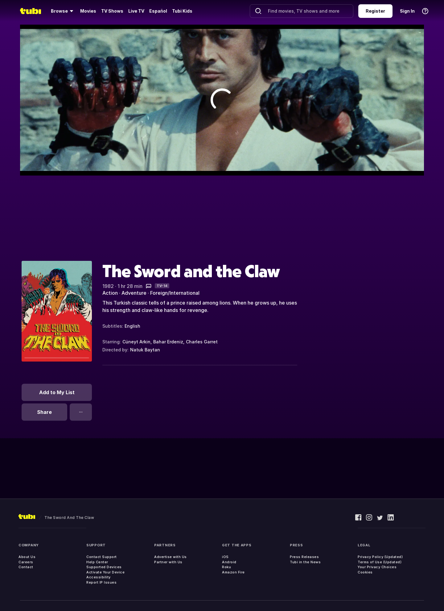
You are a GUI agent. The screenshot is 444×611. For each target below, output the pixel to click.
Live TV (136, 11)
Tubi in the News (305, 562)
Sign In (407, 11)
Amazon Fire (233, 572)
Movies (88, 11)
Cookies (365, 572)
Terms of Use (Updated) (379, 562)
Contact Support (101, 557)
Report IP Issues (101, 582)
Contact (25, 567)
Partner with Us (168, 562)
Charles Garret (202, 341)
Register (375, 11)
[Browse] (63, 11)
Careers (25, 562)
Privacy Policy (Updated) (380, 557)
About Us (26, 557)
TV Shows (112, 11)
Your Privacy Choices (377, 567)
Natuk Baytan (145, 349)
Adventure (133, 293)
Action (110, 293)
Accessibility (98, 577)
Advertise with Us (170, 557)
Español (158, 11)
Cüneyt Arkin (136, 341)
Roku (226, 567)
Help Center (97, 562)
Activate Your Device (105, 572)
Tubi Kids (182, 11)
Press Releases (304, 557)
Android (229, 562)
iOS (225, 557)
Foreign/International (174, 293)
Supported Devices (104, 567)
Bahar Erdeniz (168, 341)
